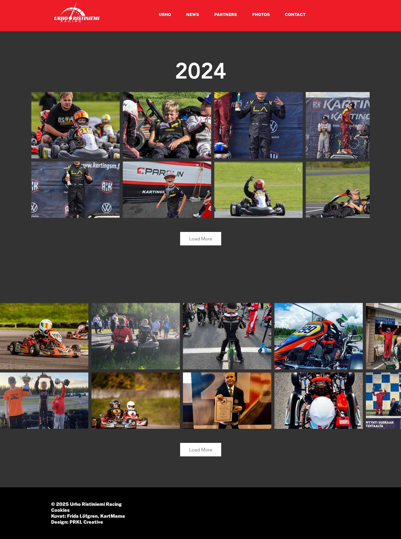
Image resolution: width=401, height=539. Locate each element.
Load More (200, 239)
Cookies (60, 510)
